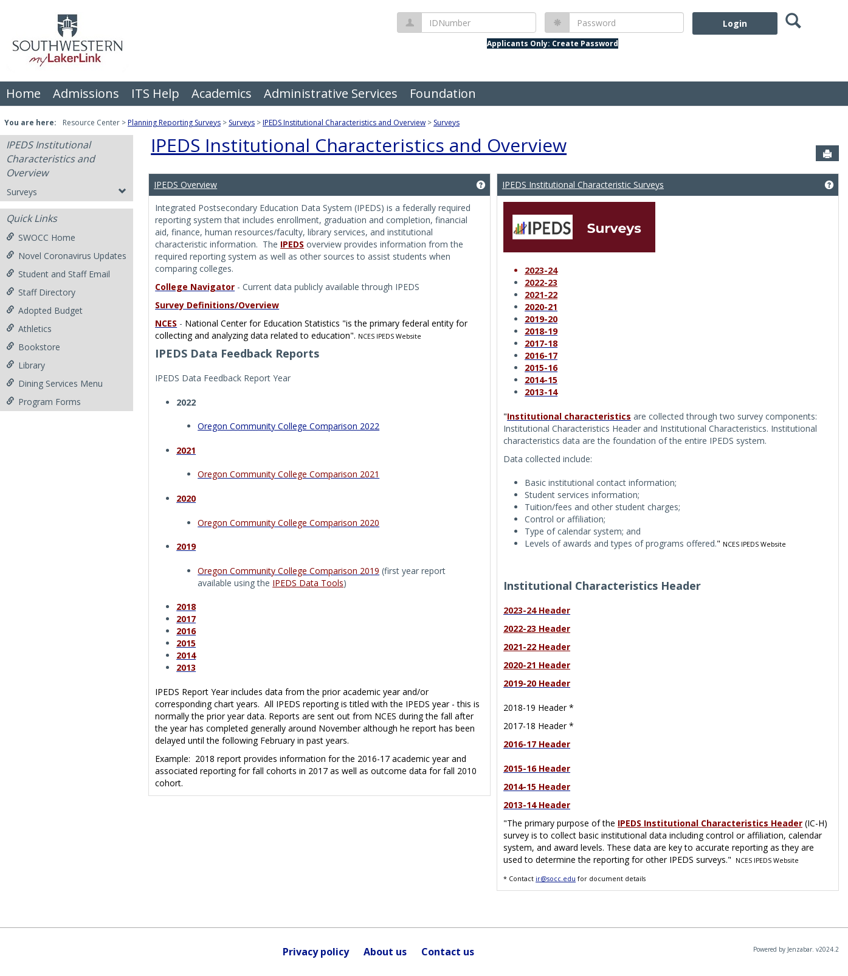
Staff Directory (40, 292)
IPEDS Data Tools (307, 583)
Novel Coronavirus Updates (66, 255)
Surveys (242, 122)
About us (385, 951)
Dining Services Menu (54, 383)
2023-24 (541, 270)
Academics (221, 93)
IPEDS (292, 244)
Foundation (443, 93)
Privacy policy (316, 951)
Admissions (86, 93)
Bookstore (33, 347)
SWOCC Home (40, 237)
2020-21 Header (536, 665)
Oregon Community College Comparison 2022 (288, 426)
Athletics (29, 328)
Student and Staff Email (58, 274)
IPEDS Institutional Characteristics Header (710, 823)
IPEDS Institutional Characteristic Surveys (583, 184)
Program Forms (43, 401)
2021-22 (541, 294)
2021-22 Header (536, 646)
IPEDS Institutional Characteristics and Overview (344, 122)
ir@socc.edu (556, 878)
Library (25, 365)
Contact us (447, 951)
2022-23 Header (536, 628)
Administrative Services (331, 93)
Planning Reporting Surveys (174, 122)
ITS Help (155, 93)
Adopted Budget (44, 310)
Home (23, 93)
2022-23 (541, 282)
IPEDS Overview (185, 184)
